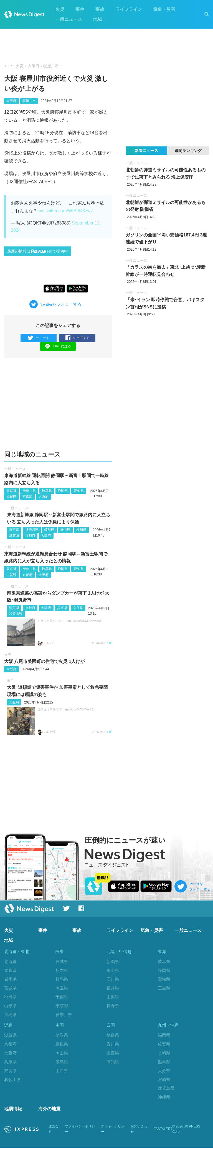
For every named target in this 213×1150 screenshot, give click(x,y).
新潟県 (112, 961)
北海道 (10, 961)
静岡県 (63, 491)
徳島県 (112, 1036)
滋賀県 (11, 497)
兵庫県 (62, 608)
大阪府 (33, 66)
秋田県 (10, 997)
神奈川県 (29, 491)
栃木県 (61, 970)
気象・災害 (164, 9)
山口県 (61, 1071)
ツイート (38, 338)
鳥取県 (61, 1036)
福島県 (10, 1014)
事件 (79, 9)
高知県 (112, 1063)
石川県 (112, 979)
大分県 (164, 1071)
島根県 (61, 1045)
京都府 (27, 497)
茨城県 (61, 961)
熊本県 (164, 1063)
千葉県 (61, 997)
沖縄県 (164, 1098)
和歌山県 (15, 614)
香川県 (112, 1045)
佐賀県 (164, 1045)
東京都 (11, 491)
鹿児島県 (166, 1089)
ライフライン (128, 9)
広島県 (61, 1063)
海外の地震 (49, 1111)
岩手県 (10, 979)
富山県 (112, 970)
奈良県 (78, 608)
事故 (99, 9)
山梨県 (112, 997)
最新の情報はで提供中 (37, 251)
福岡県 (164, 1036)
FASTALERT (163, 1131)
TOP (8, 66)
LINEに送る (58, 346)
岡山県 (61, 1054)
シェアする (77, 338)
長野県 (112, 1006)
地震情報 (13, 1111)
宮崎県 (164, 1080)
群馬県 (61, 979)
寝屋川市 (51, 66)
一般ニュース (68, 19)
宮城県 (10, 988)
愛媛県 (112, 1054)
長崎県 (164, 1054)
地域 (97, 19)
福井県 (112, 988)
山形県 (10, 1006)
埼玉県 (61, 988)
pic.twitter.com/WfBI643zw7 (66, 210)
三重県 (164, 988)
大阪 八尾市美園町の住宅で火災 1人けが (44, 661)
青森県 (10, 970)
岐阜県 (47, 491)
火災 (59, 9)
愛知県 (79, 491)
